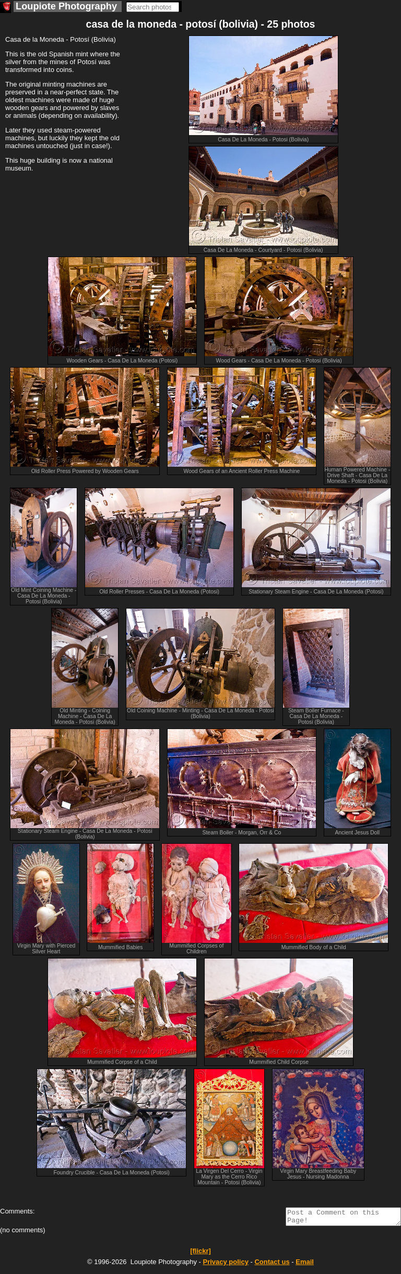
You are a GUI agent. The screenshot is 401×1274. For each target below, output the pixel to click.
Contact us (271, 1265)
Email (305, 1265)
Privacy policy (225, 1265)
